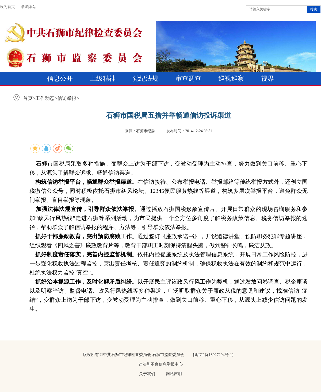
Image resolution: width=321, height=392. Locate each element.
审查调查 (188, 78)
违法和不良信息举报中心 (161, 364)
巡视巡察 (231, 78)
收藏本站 (28, 7)
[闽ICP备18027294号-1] (213, 354)
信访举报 (67, 98)
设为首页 (7, 7)
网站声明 (174, 374)
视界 (267, 78)
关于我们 (147, 374)
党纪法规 (145, 78)
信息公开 (60, 78)
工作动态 (45, 98)
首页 (28, 98)
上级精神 (103, 78)
